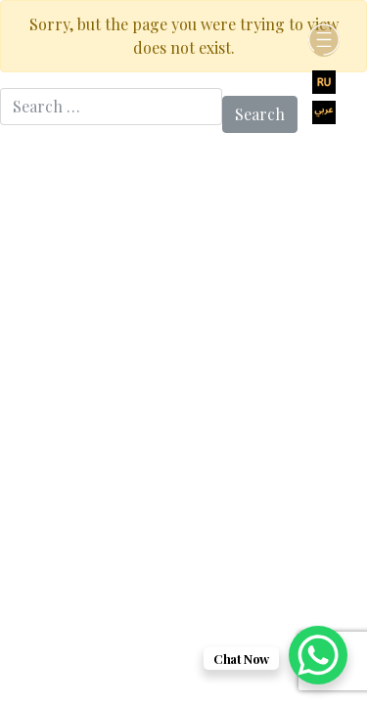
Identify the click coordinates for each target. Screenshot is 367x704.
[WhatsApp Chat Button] (318, 655)
